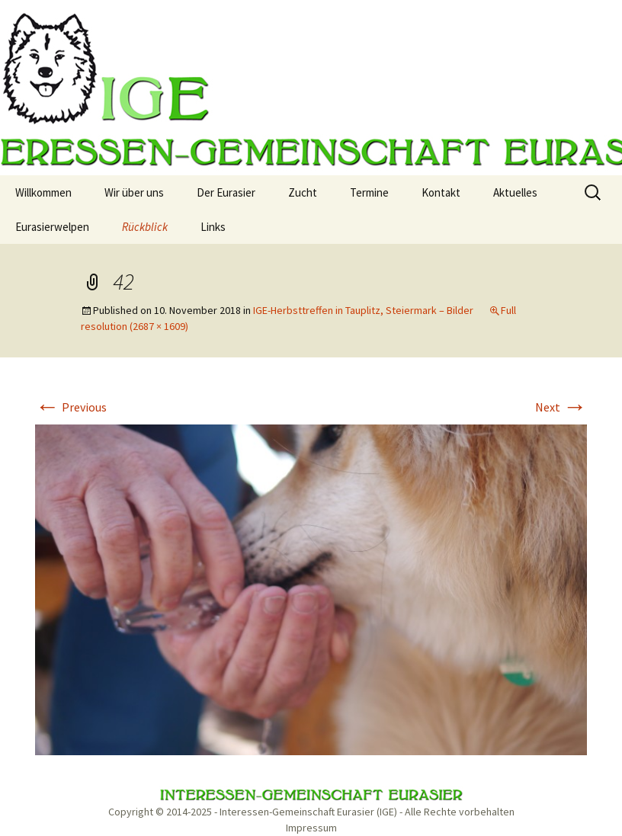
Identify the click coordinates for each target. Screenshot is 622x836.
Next (561, 407)
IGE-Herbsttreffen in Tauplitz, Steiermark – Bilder (363, 310)
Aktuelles (515, 192)
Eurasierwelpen (52, 226)
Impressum (311, 827)
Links (213, 226)
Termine (369, 192)
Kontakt (441, 192)
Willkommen (43, 192)
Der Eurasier (226, 192)
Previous (71, 407)
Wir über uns (134, 192)
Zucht (302, 192)
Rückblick (145, 226)
